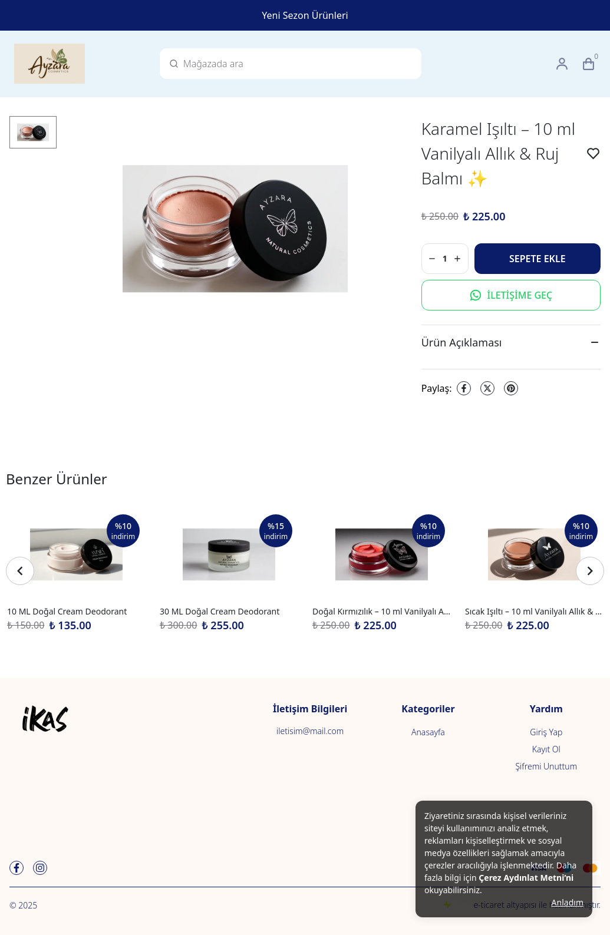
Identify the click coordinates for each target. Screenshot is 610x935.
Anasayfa (428, 732)
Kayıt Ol (546, 749)
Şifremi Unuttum (546, 766)
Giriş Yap (546, 732)
